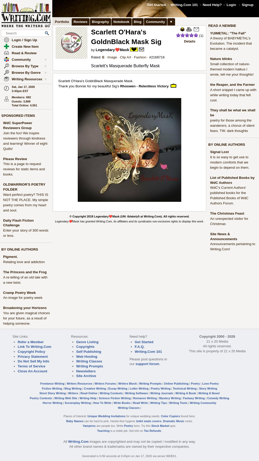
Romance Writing (145, 398)
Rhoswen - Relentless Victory (144, 86)
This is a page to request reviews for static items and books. (24, 169)
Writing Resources (29, 79)
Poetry (195, 383)
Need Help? (212, 5)
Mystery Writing (170, 398)
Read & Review (24, 53)
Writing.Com (78, 442)
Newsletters (86, 371)
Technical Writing (185, 388)
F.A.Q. (140, 347)
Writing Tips (158, 402)
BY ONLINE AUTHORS (19, 249)
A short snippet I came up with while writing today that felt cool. (233, 95)
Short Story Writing (52, 393)
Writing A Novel (209, 393)
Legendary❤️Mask (112, 50)
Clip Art (125, 57)
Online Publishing (176, 383)
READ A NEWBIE (222, 26)
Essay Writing (117, 388)
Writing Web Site (65, 398)
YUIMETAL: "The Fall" (228, 33)
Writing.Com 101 (184, 5)
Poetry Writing (161, 388)
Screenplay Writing (78, 402)
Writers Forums (105, 383)
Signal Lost (219, 152)
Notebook (121, 22)
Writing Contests (111, 393)
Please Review (15, 159)
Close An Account (32, 371)
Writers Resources (79, 383)
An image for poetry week (22, 298)
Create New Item (25, 46)
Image (112, 57)
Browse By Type (29, 66)
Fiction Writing (52, 388)
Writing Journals (161, 393)
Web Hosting (86, 357)
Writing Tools (178, 402)
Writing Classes (89, 361)
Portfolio (62, 22)
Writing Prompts (89, 366)
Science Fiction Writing (115, 398)
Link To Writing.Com (34, 347)
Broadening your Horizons (25, 308)
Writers (73, 393)
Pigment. (10, 257)
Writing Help (88, 398)
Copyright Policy (31, 352)
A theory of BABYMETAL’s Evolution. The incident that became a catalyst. (231, 43)
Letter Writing (139, 388)
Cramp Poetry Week (19, 293)
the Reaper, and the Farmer (232, 85)
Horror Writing (52, 402)
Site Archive (86, 376)
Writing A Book (186, 393)
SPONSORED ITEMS (18, 116)
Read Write (140, 402)
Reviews (80, 22)
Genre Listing (87, 342)
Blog (138, 22)
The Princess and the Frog (25, 272)
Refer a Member (31, 342)
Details (190, 41)
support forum (147, 364)
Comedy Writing (218, 398)
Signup (248, 5)
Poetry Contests (41, 398)
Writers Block (127, 383)
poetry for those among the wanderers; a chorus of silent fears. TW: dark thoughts (232, 125)
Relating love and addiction (24, 262)
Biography (100, 22)
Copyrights (85, 347)
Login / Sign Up (24, 40)
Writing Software (136, 393)
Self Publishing (88, 352)
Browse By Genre (29, 72)
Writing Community (203, 402)
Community (29, 59)
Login (231, 5)
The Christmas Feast (227, 213)
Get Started (156, 5)
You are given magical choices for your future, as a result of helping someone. (26, 318)
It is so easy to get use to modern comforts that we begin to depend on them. (229, 162)
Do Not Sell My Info (33, 361)
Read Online (88, 393)
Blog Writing (73, 388)
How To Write (102, 402)
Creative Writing (95, 388)
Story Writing (208, 388)
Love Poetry (210, 383)
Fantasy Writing (194, 398)
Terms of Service (31, 366)
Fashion (140, 57)
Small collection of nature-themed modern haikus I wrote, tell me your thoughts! (232, 69)
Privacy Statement (33, 357)
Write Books (122, 402)
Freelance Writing (52, 383)
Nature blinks (221, 59)
